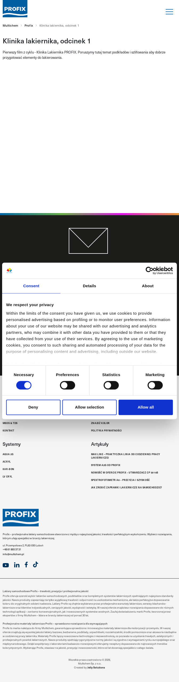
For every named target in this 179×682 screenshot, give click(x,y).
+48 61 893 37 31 (12, 549)
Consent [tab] (31, 286)
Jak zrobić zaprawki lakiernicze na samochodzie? (126, 487)
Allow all (146, 407)
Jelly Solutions (96, 667)
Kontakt (8, 430)
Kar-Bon (8, 469)
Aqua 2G (8, 454)
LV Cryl (8, 476)
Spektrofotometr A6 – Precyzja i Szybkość (120, 479)
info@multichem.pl (13, 554)
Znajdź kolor (100, 423)
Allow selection (89, 407)
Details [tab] (89, 286)
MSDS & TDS (10, 423)
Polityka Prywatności (106, 430)
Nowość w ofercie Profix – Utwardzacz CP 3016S (124, 472)
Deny (33, 407)
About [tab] (148, 286)
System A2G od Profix (105, 465)
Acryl (7, 461)
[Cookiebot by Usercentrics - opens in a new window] (149, 271)
